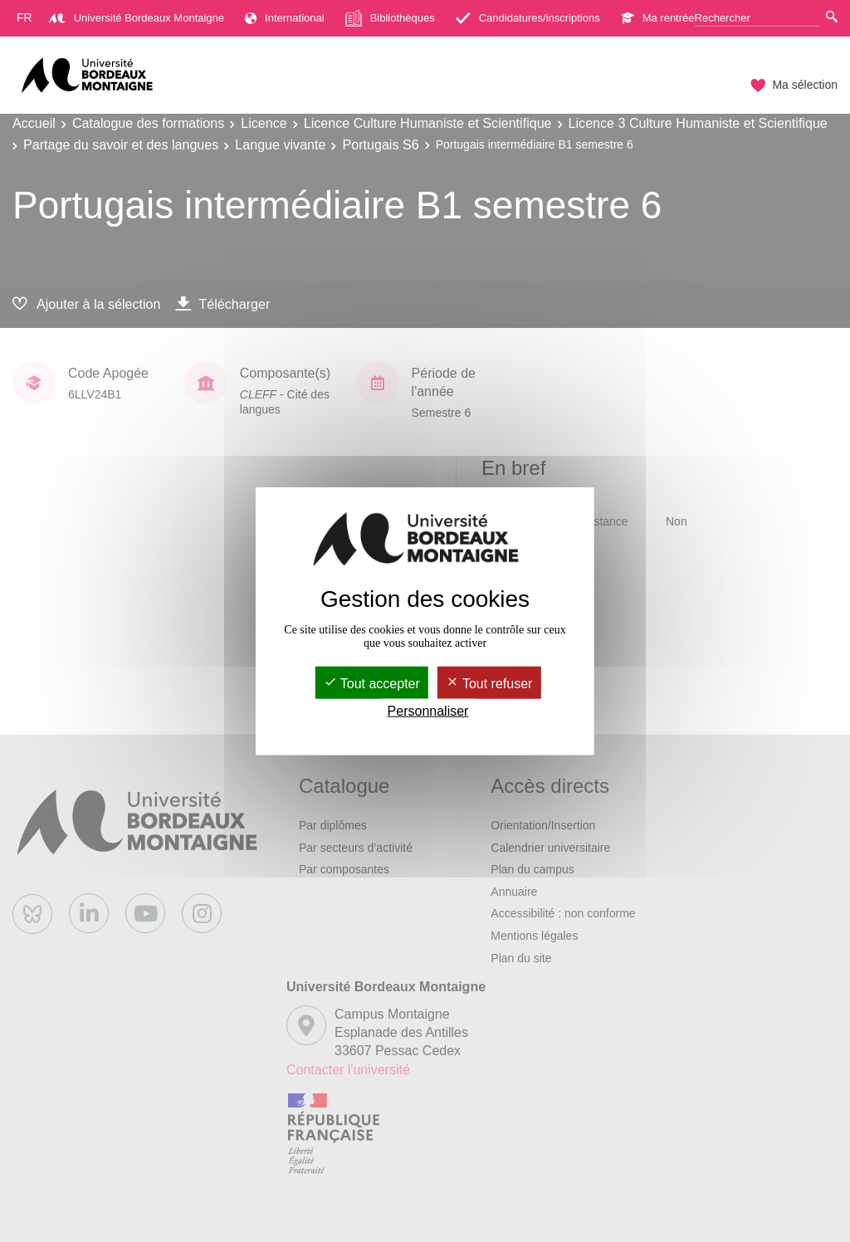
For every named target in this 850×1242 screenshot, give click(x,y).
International (285, 18)
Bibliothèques (390, 18)
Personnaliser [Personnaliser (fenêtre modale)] (428, 711)
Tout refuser (489, 684)
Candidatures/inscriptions (528, 18)
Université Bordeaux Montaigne (136, 18)
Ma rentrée (658, 18)
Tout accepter (372, 684)
